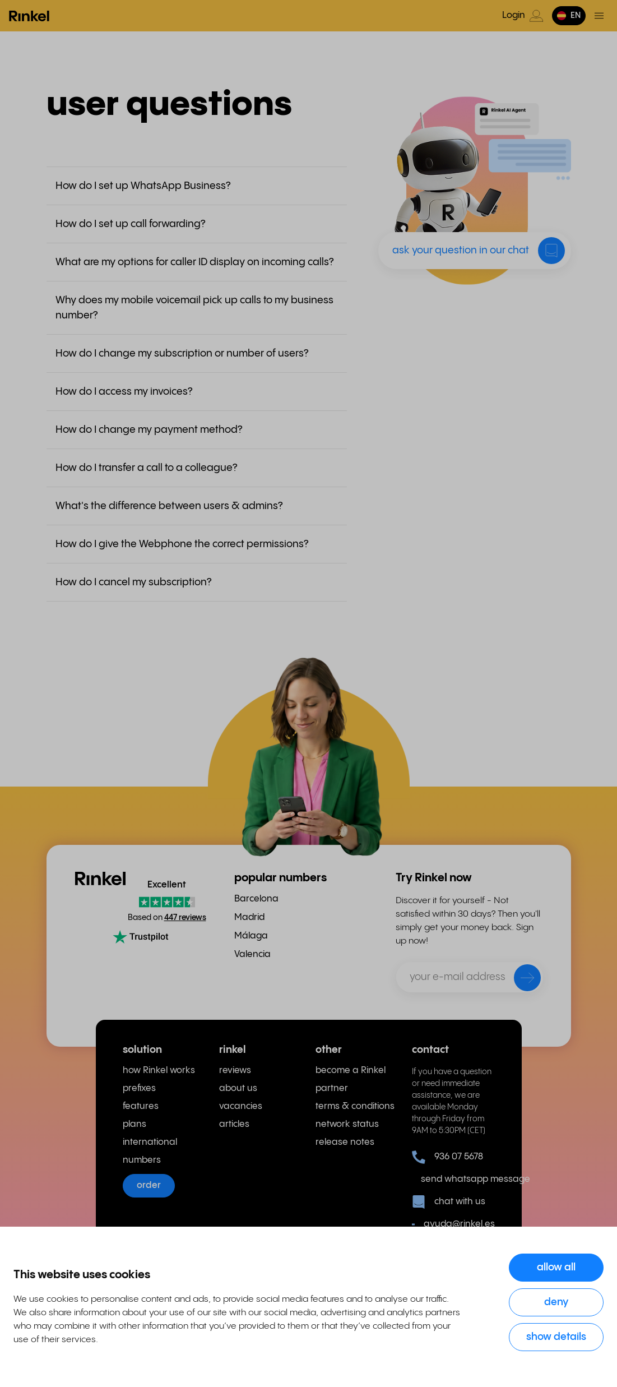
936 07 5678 (447, 1157)
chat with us (448, 1202)
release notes (345, 1142)
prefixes (139, 1088)
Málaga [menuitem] (251, 936)
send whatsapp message (458, 1179)
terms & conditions (355, 1106)
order (149, 1185)
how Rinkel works (159, 1070)
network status (347, 1124)
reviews (235, 1070)
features (141, 1106)
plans (134, 1124)
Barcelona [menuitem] (256, 899)
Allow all (556, 1267)
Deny (556, 1302)
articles (234, 1124)
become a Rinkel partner (351, 1079)
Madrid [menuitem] (249, 917)
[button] (569, 15)
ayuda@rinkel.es (453, 1224)
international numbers (150, 1151)
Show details (556, 1336)
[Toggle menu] (599, 15)
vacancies (240, 1106)
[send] (520, 979)
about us (238, 1088)
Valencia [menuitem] (252, 954)
